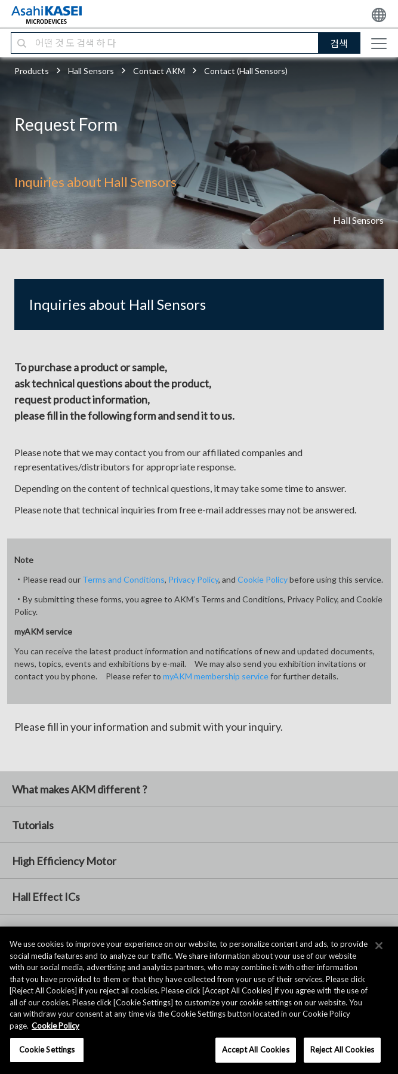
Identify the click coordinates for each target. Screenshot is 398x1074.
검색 (339, 43)
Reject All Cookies (342, 1049)
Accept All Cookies (255, 1049)
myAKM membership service (216, 676)
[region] (199, 1000)
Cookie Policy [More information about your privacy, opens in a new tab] (55, 1025)
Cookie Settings (47, 1049)
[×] (379, 946)
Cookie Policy (262, 579)
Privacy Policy (193, 579)
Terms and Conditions (123, 579)
